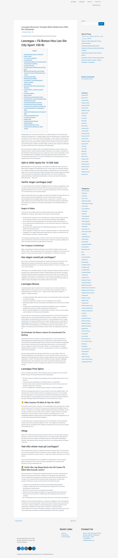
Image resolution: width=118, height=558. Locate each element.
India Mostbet (85, 260)
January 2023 (85, 130)
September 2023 (86, 110)
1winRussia (84, 210)
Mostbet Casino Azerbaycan (89, 285)
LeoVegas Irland (86, 268)
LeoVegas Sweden (26, 32)
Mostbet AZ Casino (86, 278)
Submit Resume (96, 5)
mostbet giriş (85, 293)
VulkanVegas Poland (87, 359)
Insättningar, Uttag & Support (31, 121)
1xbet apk (84, 212)
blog (83, 250)
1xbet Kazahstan (86, 235)
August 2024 (85, 95)
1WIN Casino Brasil (86, 199)
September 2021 (86, 170)
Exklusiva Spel (27, 119)
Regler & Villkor (28, 56)
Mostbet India (85, 298)
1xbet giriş (84, 232)
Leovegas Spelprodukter (30, 76)
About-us (90, 1)
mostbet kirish (85, 300)
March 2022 (85, 155)
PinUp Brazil (85, 343)
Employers (82, 1)
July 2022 (84, 145)
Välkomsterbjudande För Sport (31, 125)
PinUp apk (84, 341)
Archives (85, 93)
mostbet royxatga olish (87, 308)
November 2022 (86, 135)
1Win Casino (85, 197)
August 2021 (85, 173)
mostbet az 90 (85, 275)
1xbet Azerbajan (86, 220)
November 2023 (86, 105)
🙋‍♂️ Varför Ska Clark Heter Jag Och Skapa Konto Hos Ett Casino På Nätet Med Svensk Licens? (35, 73)
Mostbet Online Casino (87, 303)
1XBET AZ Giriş (85, 217)
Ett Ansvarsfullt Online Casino (31, 115)
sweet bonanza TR (86, 346)
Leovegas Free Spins (29, 65)
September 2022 (86, 140)
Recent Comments (88, 76)
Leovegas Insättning (29, 93)
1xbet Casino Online (87, 230)
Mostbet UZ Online (86, 321)
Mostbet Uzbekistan (87, 323)
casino (83, 252)
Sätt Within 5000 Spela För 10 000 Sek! (33, 54)
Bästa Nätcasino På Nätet (30, 78)
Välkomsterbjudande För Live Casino (33, 102)
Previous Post (18, 521)
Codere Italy (85, 257)
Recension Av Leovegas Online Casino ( (34, 97)
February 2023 (85, 127)
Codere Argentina (86, 255)
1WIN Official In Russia (87, 202)
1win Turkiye (85, 205)
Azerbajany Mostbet (87, 242)
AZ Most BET (85, 240)
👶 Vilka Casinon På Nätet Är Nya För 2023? (35, 67)
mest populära (25, 323)
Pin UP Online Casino (87, 338)
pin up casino (85, 333)
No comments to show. (87, 78)
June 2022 (84, 148)
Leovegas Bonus (28, 60)
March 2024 (85, 97)
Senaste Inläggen (28, 123)
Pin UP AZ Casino (86, 328)
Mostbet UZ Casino (86, 316)
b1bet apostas (85, 245)
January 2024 (85, 100)
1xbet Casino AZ (86, 227)
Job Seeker (73, 1)
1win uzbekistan (86, 207)
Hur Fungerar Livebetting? (30, 58)
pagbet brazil (85, 326)
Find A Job (97, 1)
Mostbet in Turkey (86, 295)
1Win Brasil (84, 192)
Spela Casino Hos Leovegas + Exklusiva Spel (35, 106)
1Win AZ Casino (86, 189)
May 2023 (84, 120)
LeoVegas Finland (86, 263)
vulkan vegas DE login (87, 356)
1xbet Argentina (85, 215)
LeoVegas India (85, 265)
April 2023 (84, 122)
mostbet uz (84, 313)
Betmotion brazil (86, 247)
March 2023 (85, 125)
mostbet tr (84, 311)
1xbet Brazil (84, 225)
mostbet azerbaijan (86, 280)
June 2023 (84, 117)
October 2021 (85, 168)
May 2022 (84, 150)
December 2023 (86, 102)
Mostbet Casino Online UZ (88, 288)
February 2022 (85, 158)
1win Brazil (84, 194)
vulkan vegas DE (86, 354)
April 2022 (84, 153)
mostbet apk (85, 273)
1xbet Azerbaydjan (86, 222)
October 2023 (85, 107)
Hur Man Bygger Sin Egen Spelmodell (33, 104)
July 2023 (84, 115)
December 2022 (86, 133)
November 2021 (86, 165)
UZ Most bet (85, 351)
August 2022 (85, 143)
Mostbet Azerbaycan (87, 283)
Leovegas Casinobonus (30, 117)
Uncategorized (85, 348)
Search (83, 21)
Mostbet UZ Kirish (86, 318)
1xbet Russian (85, 237)
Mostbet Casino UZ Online (88, 290)
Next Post (74, 521)
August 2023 (85, 112)
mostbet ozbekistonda (87, 306)
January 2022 (85, 160)
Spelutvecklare (27, 84)
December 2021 (86, 163)
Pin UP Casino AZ (86, 336)
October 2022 (85, 138)
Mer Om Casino (28, 95)
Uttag (25, 69)
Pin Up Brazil (85, 331)
